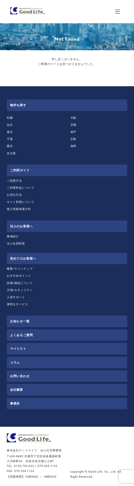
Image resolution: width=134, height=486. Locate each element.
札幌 (10, 117)
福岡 (73, 146)
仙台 (10, 124)
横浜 (10, 146)
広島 (73, 139)
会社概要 (16, 389)
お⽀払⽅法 (14, 194)
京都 (73, 124)
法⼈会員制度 (16, 243)
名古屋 (11, 153)
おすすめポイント (19, 275)
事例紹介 (13, 236)
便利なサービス (17, 304)
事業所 (15, 403)
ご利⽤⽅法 (14, 180)
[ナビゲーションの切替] (117, 11)
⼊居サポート (16, 297)
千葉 (10, 139)
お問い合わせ (20, 376)
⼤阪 (73, 117)
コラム (15, 362)
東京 (10, 132)
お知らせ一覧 (20, 321)
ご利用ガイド (20, 170)
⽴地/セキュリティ (20, 290)
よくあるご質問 (21, 335)
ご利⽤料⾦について (20, 187)
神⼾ (73, 132)
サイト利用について (20, 202)
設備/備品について (20, 283)
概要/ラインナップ (20, 268)
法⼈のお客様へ (21, 226)
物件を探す (18, 105)
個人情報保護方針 (19, 209)
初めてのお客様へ (23, 258)
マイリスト (18, 348)
